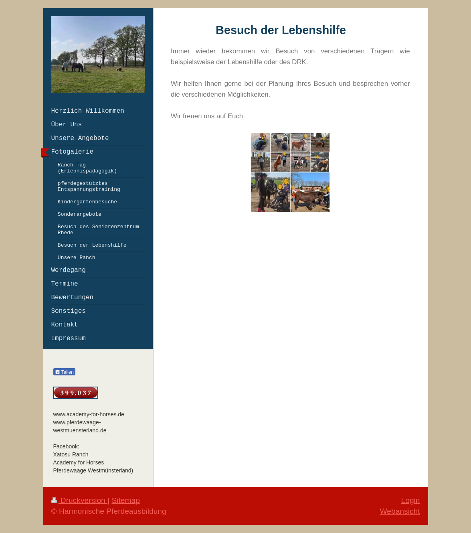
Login (410, 500)
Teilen (64, 372)
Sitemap (125, 500)
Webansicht (400, 511)
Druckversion (79, 500)
